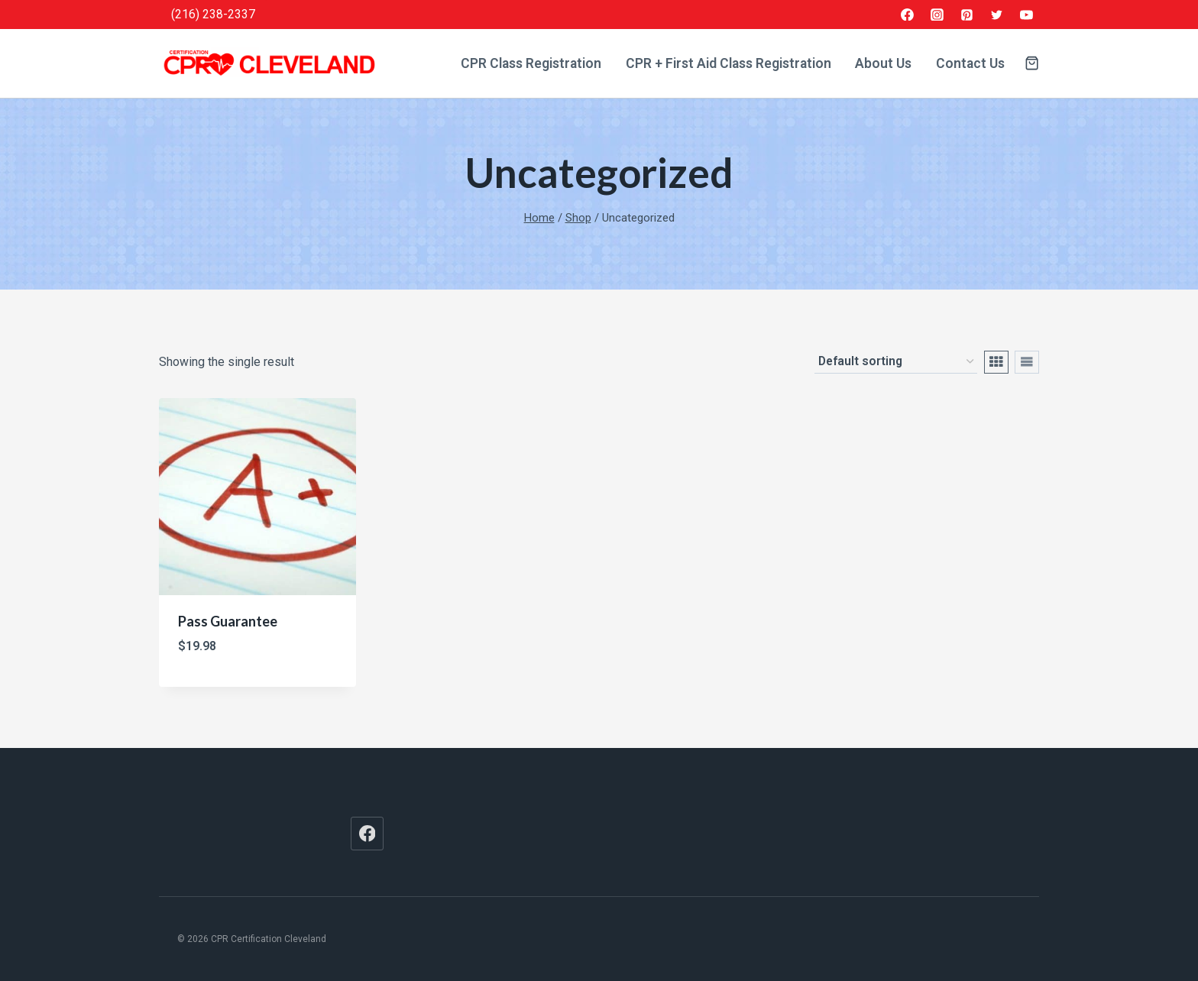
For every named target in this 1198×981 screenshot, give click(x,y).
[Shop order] (895, 362)
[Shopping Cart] (1032, 63)
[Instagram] (937, 15)
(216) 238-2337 (213, 14)
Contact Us (970, 63)
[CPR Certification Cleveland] (269, 63)
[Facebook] (908, 15)
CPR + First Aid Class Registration (728, 63)
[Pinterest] (967, 15)
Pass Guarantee (227, 621)
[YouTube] (1026, 15)
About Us (883, 63)
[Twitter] (996, 15)
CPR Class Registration (531, 63)
